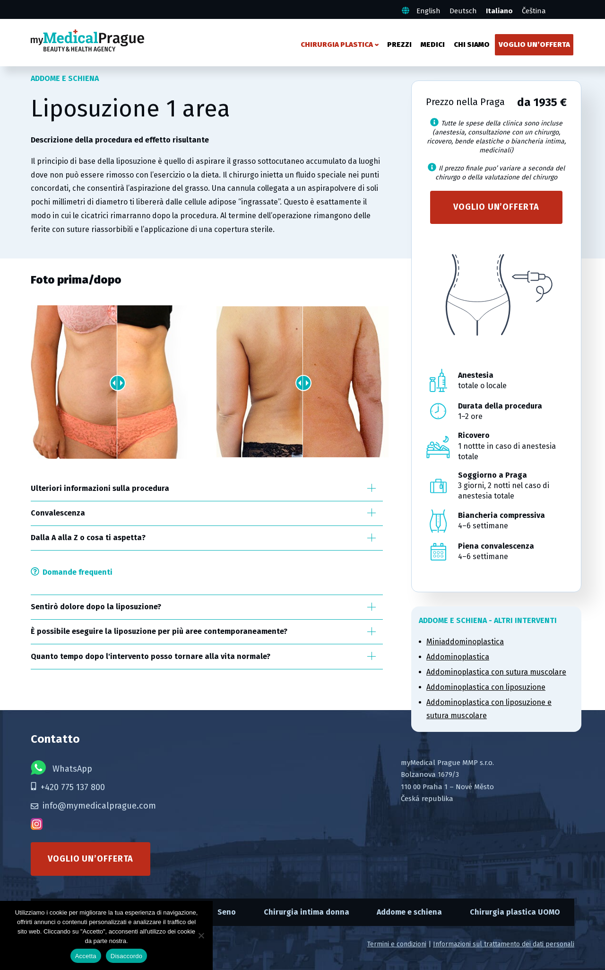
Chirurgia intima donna (306, 912)
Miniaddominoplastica (465, 641)
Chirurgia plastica (337, 44)
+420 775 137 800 (68, 787)
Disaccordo (127, 956)
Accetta (85, 956)
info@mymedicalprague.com (93, 806)
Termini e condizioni (396, 944)
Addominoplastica (457, 656)
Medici (433, 44)
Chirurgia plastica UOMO (515, 912)
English (428, 11)
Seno (226, 912)
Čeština (534, 11)
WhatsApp (61, 767)
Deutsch (463, 11)
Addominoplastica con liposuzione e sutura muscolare (489, 709)
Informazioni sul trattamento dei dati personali (503, 944)
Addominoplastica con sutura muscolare (496, 671)
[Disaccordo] (201, 935)
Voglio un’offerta (534, 44)
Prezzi (399, 44)
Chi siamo (472, 44)
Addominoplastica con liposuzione (485, 687)
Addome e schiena (409, 912)
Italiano (499, 11)
